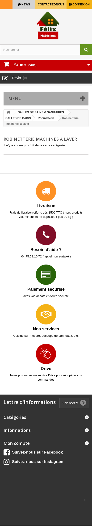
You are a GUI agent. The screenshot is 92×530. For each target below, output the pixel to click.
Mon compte (17, 443)
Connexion (81, 4)
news (25, 4)
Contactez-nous (51, 4)
